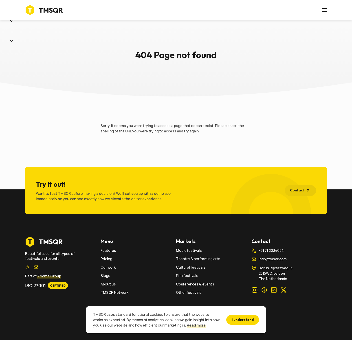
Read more (196, 325)
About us (225, 10)
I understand (243, 319)
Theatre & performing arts (198, 259)
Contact (301, 190)
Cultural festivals (190, 267)
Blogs (207, 10)
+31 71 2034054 (267, 250)
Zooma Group (49, 276)
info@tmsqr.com (269, 259)
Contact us (311, 10)
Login (287, 10)
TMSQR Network (114, 292)
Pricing (168, 10)
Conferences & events (195, 284)
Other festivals (188, 292)
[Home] (45, 10)
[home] (63, 242)
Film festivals (187, 275)
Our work (189, 10)
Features (146, 10)
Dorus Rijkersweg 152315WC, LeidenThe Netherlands (272, 273)
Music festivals (189, 250)
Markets (123, 10)
